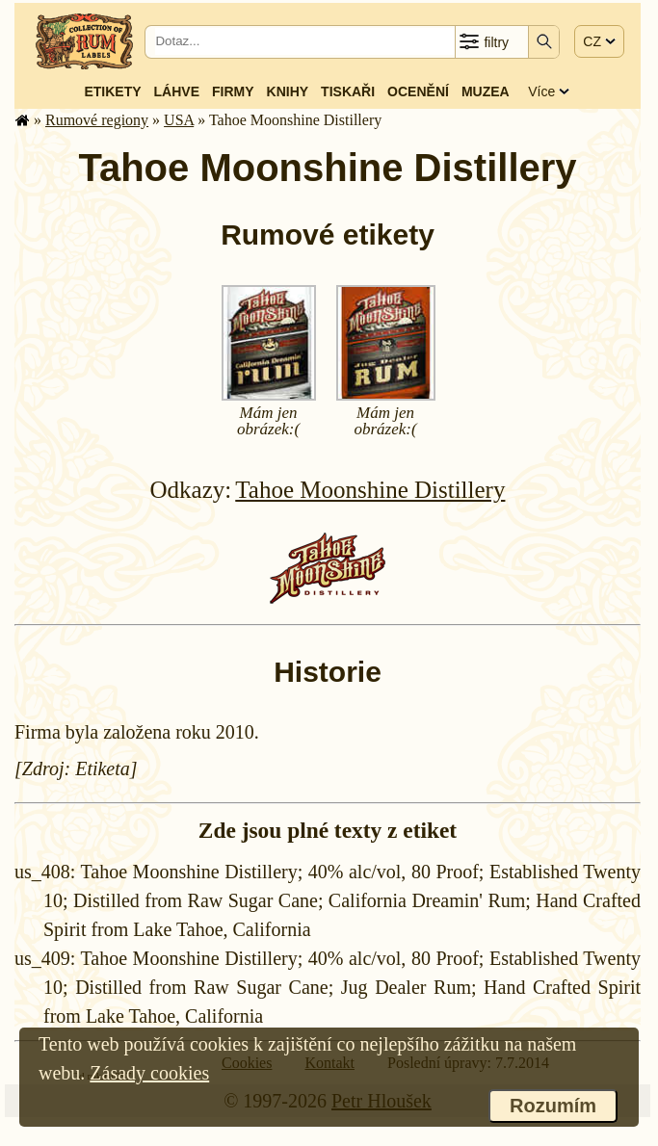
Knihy (288, 91)
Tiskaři (348, 91)
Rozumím (553, 1105)
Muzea (485, 91)
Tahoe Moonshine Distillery (370, 490)
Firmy (233, 91)
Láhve (176, 91)
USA (179, 120)
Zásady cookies (149, 1072)
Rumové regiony (96, 120)
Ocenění (418, 91)
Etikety (112, 91)
